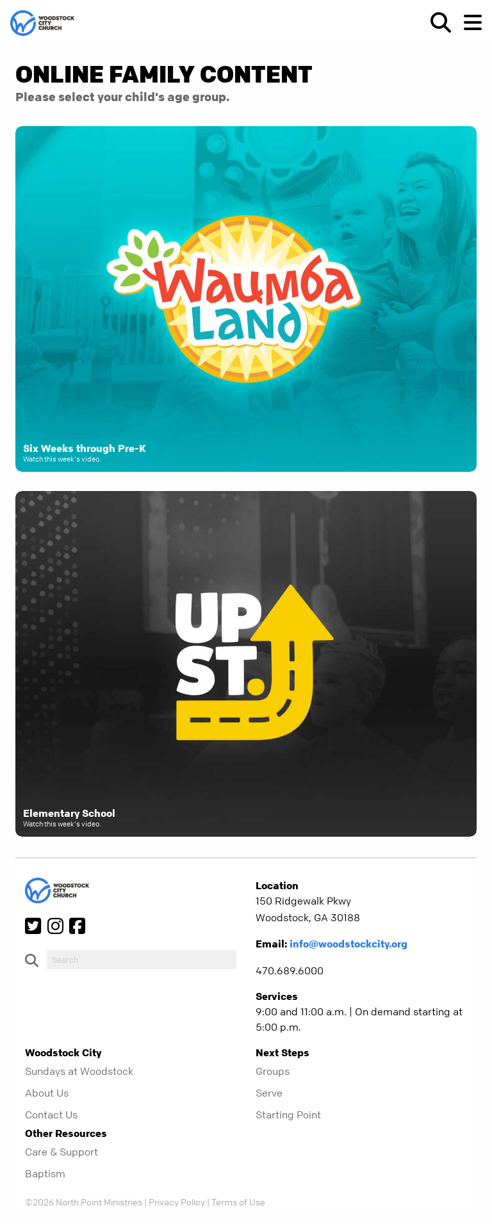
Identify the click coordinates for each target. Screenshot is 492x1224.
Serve (269, 1092)
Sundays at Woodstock (79, 1071)
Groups (273, 1071)
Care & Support (61, 1151)
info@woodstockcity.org (348, 943)
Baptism (45, 1173)
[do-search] (141, 959)
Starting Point (288, 1114)
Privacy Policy (177, 1201)
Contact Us (51, 1114)
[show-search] (435, 22)
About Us (47, 1092)
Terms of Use (238, 1201)
